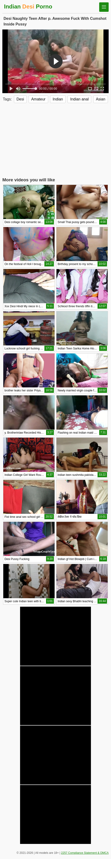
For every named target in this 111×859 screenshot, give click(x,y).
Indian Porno (28, 6)
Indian (58, 99)
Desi (20, 99)
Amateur (38, 99)
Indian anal (79, 99)
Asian (100, 99)
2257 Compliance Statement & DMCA (85, 853)
